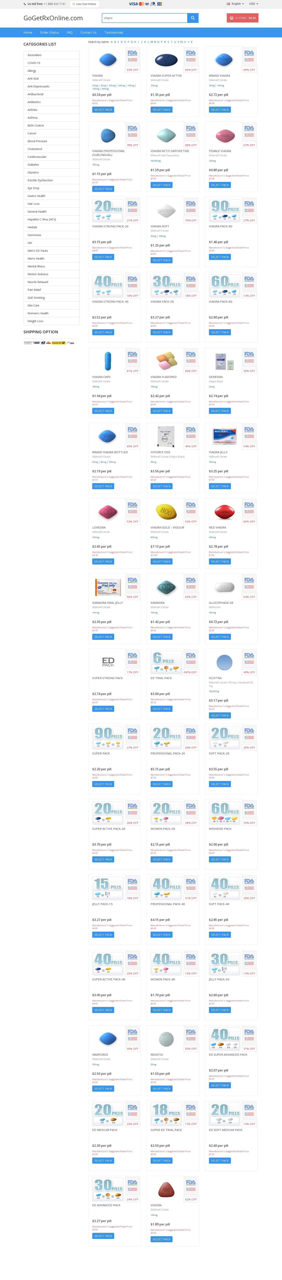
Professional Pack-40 (168, 904)
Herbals (32, 227)
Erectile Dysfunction (40, 180)
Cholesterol (35, 149)
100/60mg (156, 160)
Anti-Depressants (39, 86)
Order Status (49, 32)
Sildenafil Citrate (101, 80)
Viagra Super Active (166, 75)
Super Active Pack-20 (108, 829)
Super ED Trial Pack (166, 1130)
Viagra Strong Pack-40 (110, 301)
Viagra (97, 75)
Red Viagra (217, 527)
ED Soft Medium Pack (225, 1130)
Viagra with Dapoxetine (170, 151)
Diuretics (33, 172)
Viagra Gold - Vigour (167, 527)
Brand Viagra (219, 75)
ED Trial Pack (161, 678)
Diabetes (33, 164)
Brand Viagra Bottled (110, 452)
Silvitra (215, 678)
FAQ (70, 32)
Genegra (216, 377)
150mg (95, 88)
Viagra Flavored (164, 377)
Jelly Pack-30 (219, 979)
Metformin (215, 607)
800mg (154, 537)
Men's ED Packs (38, 251)
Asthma (32, 118)
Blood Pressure (37, 141)
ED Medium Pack (104, 1130)
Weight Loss (35, 321)
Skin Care (33, 305)
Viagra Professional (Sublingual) (108, 153)
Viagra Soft (160, 226)
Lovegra (99, 527)
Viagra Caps (101, 377)
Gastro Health (36, 196)
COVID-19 (34, 63)
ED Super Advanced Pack (228, 1054)
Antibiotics (34, 102)
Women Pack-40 (163, 979)
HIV (30, 243)
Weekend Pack (220, 829)
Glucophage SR (221, 603)
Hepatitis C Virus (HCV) (42, 219)
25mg (95, 85)
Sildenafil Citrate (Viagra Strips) (167, 456)
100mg (112, 85)
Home (28, 32)
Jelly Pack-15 (102, 904)
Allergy (32, 71)
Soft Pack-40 (219, 904)
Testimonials (113, 32)
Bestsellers (35, 55)
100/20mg (214, 691)
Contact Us (88, 32)
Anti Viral (33, 78)
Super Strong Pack (107, 678)
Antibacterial (35, 94)
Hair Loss (34, 204)
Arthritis (32, 110)
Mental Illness (36, 266)
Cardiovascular (37, 157)
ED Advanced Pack (106, 1205)
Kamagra (157, 603)
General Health (37, 211)
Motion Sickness (38, 274)
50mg (103, 85)
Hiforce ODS (160, 452)
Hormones (34, 235)
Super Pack (101, 753)
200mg (105, 88)
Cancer (32, 133)
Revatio (157, 1054)
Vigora (156, 1205)
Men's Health (36, 258)
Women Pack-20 (163, 829)
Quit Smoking (36, 297)
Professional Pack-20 (168, 753)
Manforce (100, 1054)
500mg (212, 612)
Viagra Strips (216, 381)
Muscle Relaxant (38, 282)
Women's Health (38, 313)
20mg (153, 1064)
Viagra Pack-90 (220, 226)
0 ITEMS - (246, 18)
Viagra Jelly (218, 452)
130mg (130, 85)
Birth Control (36, 125)
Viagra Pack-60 (220, 301)
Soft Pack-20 (219, 753)
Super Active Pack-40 (108, 979)
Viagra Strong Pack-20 (110, 226)
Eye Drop (33, 188)
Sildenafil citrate (101, 532)
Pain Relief (34, 290)
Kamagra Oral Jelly (107, 603)
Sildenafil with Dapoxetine (165, 155)
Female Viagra (220, 151)
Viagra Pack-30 (162, 301)
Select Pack (103, 109)
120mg (121, 85)
